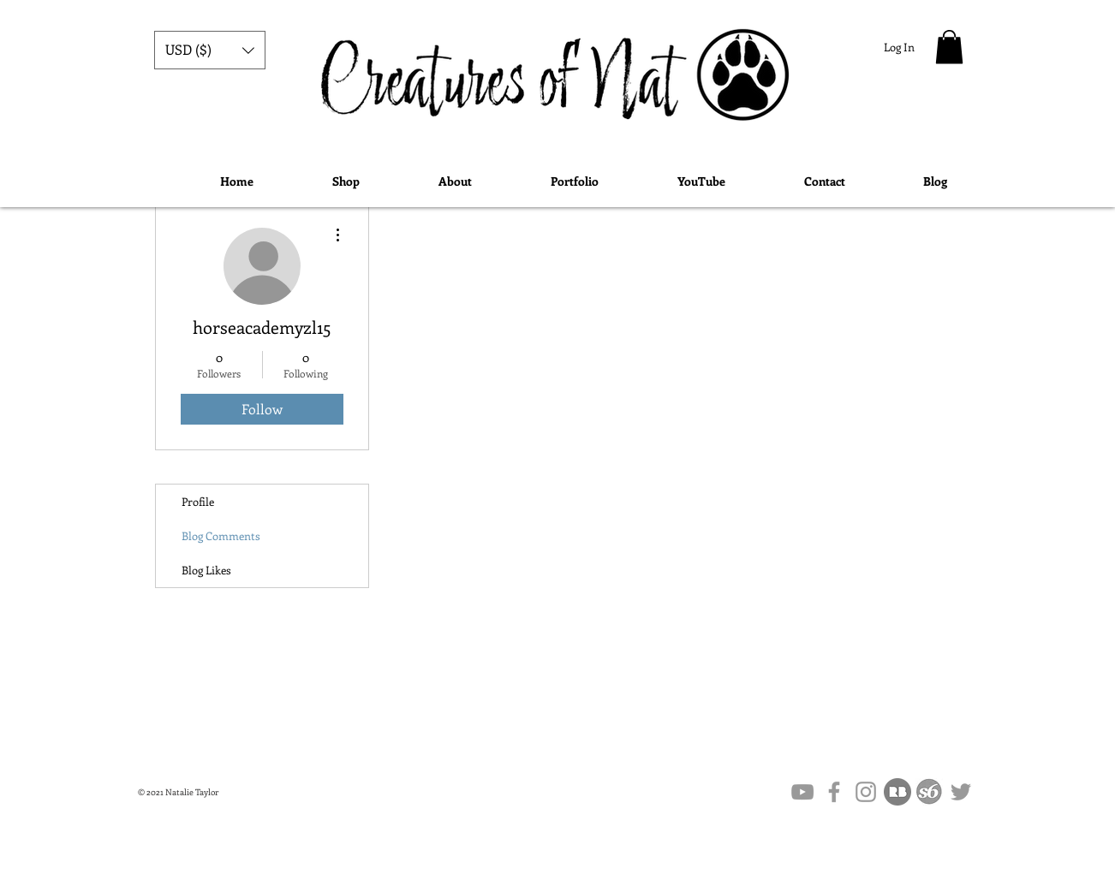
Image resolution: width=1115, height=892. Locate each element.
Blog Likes (206, 569)
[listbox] (209, 50)
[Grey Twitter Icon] (961, 792)
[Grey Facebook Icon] (834, 792)
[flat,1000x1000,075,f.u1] (897, 792)
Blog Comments (221, 535)
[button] (209, 50)
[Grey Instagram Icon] (865, 792)
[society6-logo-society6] (929, 792)
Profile (198, 501)
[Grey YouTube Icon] (802, 792)
